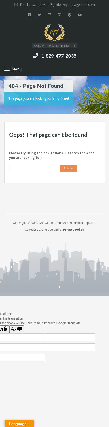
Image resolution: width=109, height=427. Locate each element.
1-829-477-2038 (58, 56)
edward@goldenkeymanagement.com (67, 4)
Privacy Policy (73, 229)
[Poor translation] (16, 329)
